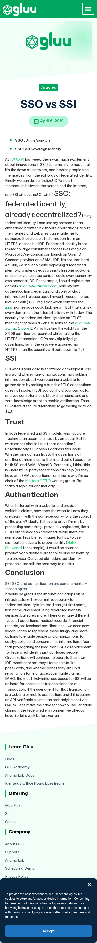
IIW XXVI (17, 159)
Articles (48, 87)
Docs (9, 759)
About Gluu (14, 844)
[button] (89, 884)
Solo (9, 814)
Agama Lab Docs (19, 775)
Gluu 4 (10, 822)
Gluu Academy (17, 767)
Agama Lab (15, 860)
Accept (48, 931)
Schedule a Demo (20, 868)
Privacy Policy (16, 876)
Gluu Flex (12, 805)
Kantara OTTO (38, 481)
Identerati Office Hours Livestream (34, 783)
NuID (71, 542)
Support (12, 852)
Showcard (13, 548)
